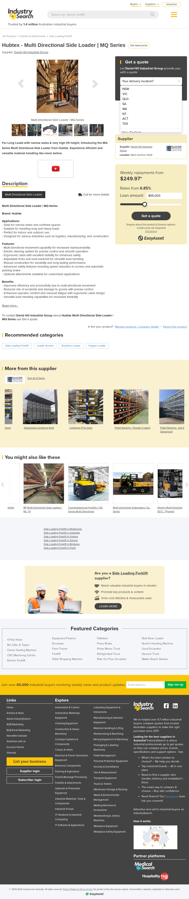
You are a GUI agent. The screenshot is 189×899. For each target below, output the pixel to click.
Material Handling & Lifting (108, 728)
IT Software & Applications (69, 825)
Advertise (171, 4)
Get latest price (138, 45)
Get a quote (151, 216)
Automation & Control (67, 707)
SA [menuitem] (124, 104)
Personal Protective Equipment (111, 761)
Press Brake (104, 643)
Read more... (10, 305)
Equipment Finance (64, 638)
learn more (108, 606)
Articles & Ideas (15, 713)
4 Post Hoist (14, 639)
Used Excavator (151, 648)
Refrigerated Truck (108, 654)
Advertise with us (16, 741)
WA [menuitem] (124, 109)
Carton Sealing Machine (21, 650)
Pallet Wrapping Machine (67, 659)
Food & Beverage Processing (71, 777)
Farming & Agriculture (67, 771)
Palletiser (102, 638)
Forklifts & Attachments (33, 36)
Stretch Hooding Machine (157, 643)
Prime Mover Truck (108, 648)
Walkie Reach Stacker (155, 659)
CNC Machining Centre (21, 655)
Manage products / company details (137, 326)
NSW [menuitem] (125, 89)
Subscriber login (30, 780)
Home (10, 707)
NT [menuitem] (124, 114)
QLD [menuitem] (125, 99)
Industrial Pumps (64, 809)
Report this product (175, 326)
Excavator (58, 643)
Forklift (56, 654)
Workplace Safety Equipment (110, 831)
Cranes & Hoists (64, 749)
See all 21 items (36, 378)
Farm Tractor (60, 648)
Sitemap (11, 752)
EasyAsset (171, 796)
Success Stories (15, 747)
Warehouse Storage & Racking (110, 789)
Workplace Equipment (106, 826)
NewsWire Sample (17, 735)
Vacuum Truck (150, 654)
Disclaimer (151, 231)
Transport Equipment (105, 778)
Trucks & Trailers (103, 783)
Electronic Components (68, 765)
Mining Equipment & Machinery (111, 739)
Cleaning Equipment (66, 723)
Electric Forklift (16, 660)
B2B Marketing (15, 724)
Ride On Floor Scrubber (112, 659)
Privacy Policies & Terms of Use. (78, 889)
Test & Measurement (105, 772)
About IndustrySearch (19, 718)
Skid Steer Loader (153, 638)
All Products (9, 36)
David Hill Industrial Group (31, 52)
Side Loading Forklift (60, 36)
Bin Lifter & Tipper (18, 645)
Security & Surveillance (106, 766)
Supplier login (30, 771)
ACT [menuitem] (125, 119)
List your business (29, 761)
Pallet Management (105, 755)
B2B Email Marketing (18, 730)
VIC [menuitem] (125, 94)
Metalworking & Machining (108, 733)
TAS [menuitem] (125, 124)
